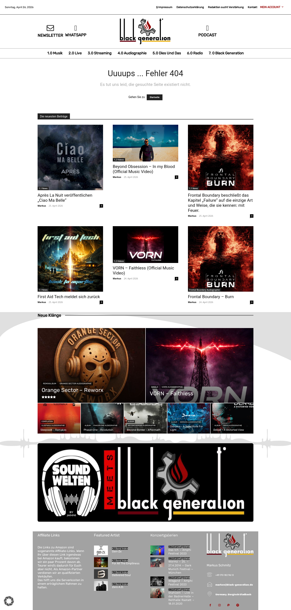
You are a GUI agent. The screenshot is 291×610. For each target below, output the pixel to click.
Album (88, 425)
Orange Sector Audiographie (76, 383)
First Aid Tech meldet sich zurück (69, 296)
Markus (42, 205)
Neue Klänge (49, 315)
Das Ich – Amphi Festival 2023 (179, 551)
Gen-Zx (117, 551)
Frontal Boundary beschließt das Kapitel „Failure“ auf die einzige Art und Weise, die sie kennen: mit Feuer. (220, 203)
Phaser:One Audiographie (105, 425)
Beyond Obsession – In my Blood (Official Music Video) (144, 169)
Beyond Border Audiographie (142, 425)
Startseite (155, 97)
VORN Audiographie (172, 387)
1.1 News (43, 188)
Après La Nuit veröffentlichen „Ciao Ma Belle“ (65, 198)
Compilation (47, 421)
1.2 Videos (119, 159)
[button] (9, 601)
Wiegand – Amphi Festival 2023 (180, 582)
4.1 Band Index (120, 548)
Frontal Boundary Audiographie (204, 289)
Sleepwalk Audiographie (53, 425)
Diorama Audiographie (190, 422)
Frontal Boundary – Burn (211, 296)
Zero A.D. (118, 587)
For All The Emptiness (125, 563)
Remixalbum (49, 383)
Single (154, 387)
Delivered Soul (121, 575)
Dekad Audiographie (232, 425)
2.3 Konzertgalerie (179, 547)
